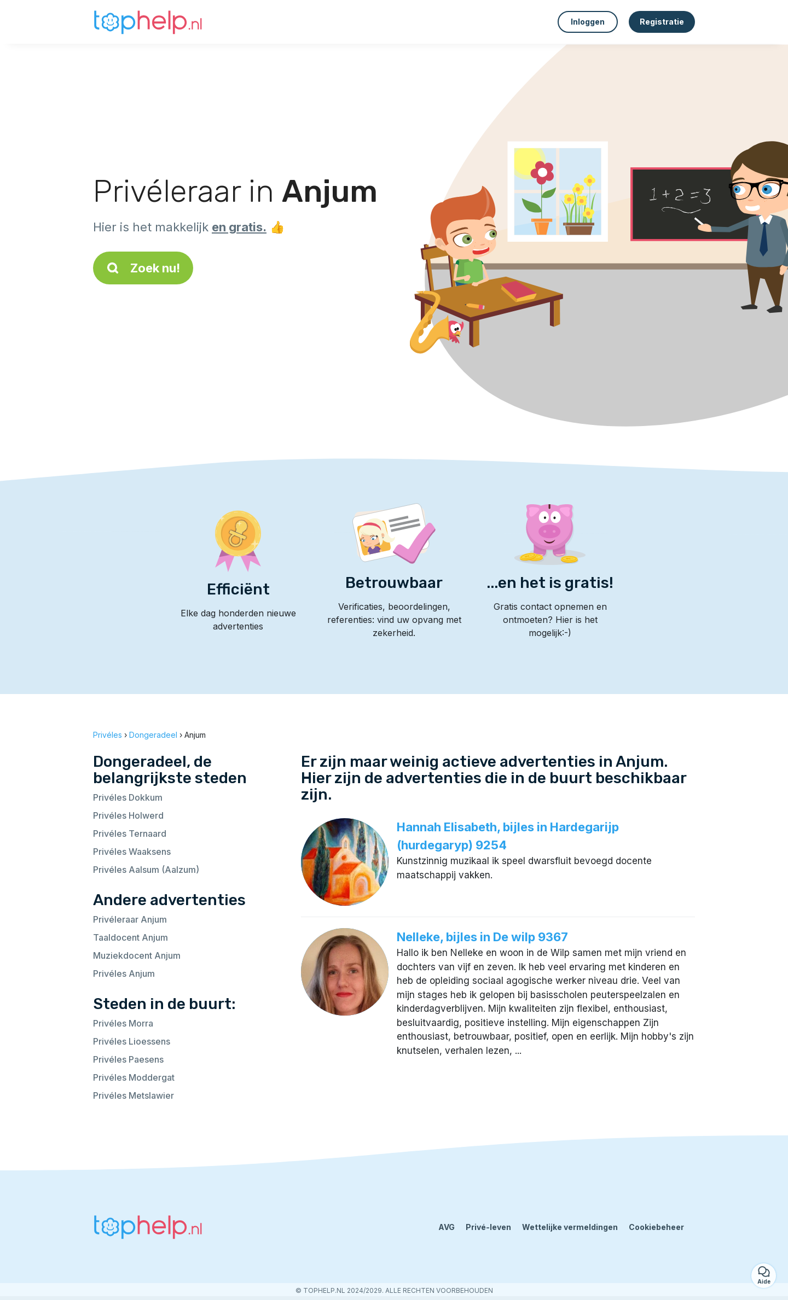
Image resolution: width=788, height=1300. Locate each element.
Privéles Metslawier (133, 1095)
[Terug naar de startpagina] (147, 21)
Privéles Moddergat (134, 1077)
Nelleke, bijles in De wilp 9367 (482, 937)
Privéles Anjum (124, 973)
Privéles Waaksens (132, 851)
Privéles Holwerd (128, 815)
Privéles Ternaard (129, 833)
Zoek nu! (143, 268)
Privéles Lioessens (131, 1041)
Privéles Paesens (128, 1059)
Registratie (662, 21)
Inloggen (588, 21)
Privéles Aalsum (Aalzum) (146, 869)
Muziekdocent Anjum (137, 955)
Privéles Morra (123, 1023)
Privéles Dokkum (128, 797)
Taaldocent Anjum (130, 937)
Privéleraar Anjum (130, 919)
